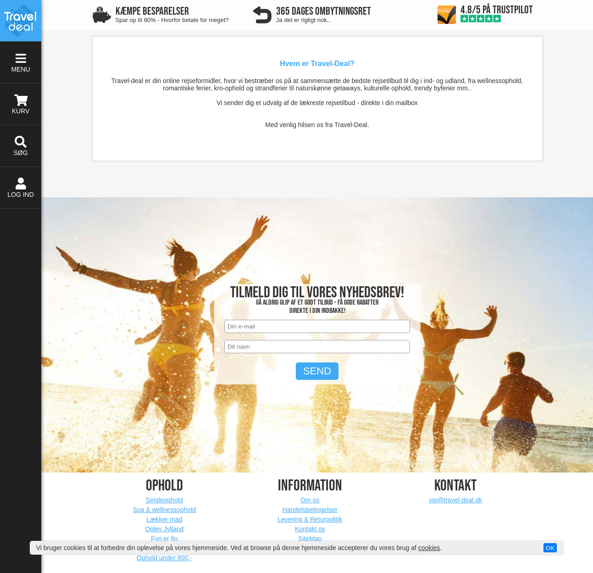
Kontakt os (310, 529)
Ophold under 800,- (164, 558)
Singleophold (164, 500)
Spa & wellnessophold (164, 509)
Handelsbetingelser (310, 509)
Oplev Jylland (164, 529)
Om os (309, 500)
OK (550, 548)
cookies (429, 547)
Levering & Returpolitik (309, 519)
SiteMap (309, 538)
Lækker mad (164, 519)
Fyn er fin (164, 538)
